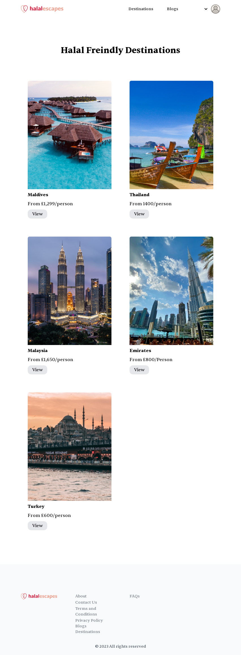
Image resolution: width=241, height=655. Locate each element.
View (37, 214)
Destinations (140, 8)
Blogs (172, 8)
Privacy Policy (89, 620)
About (81, 596)
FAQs (135, 596)
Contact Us (86, 602)
